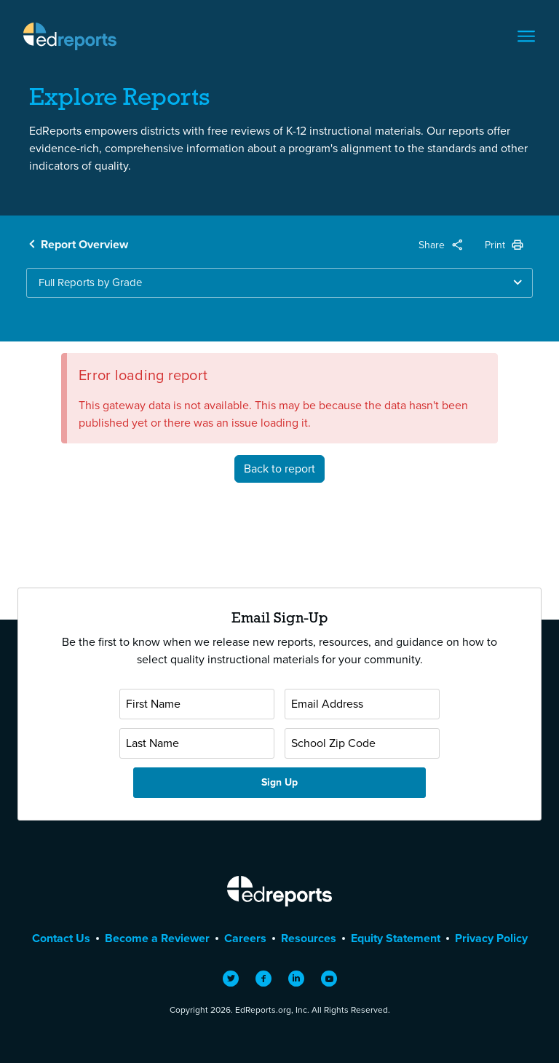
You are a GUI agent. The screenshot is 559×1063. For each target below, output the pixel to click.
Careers (245, 938)
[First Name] (196, 704)
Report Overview (84, 244)
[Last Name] (196, 743)
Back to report (279, 468)
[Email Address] (362, 704)
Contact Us (61, 938)
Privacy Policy (491, 938)
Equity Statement (395, 938)
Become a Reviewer (157, 938)
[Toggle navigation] (526, 36)
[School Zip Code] (362, 743)
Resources (308, 938)
